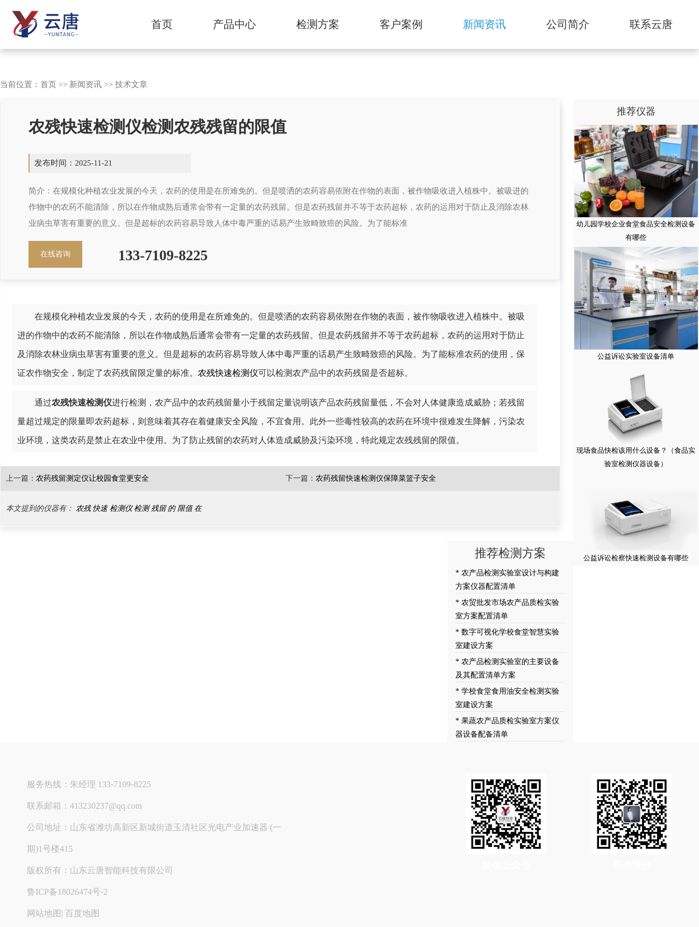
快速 (100, 508)
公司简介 (567, 24)
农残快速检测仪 (228, 372)
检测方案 (317, 24)
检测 (141, 508)
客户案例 (401, 24)
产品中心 (234, 24)
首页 (162, 24)
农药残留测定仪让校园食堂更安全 (92, 478)
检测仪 (121, 508)
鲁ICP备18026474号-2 (67, 891)
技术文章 (131, 84)
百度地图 (82, 913)
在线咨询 (55, 254)
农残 (83, 508)
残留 (158, 508)
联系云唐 (651, 24)
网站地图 (44, 913)
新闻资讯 (484, 24)
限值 (184, 508)
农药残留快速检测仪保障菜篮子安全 (376, 478)
